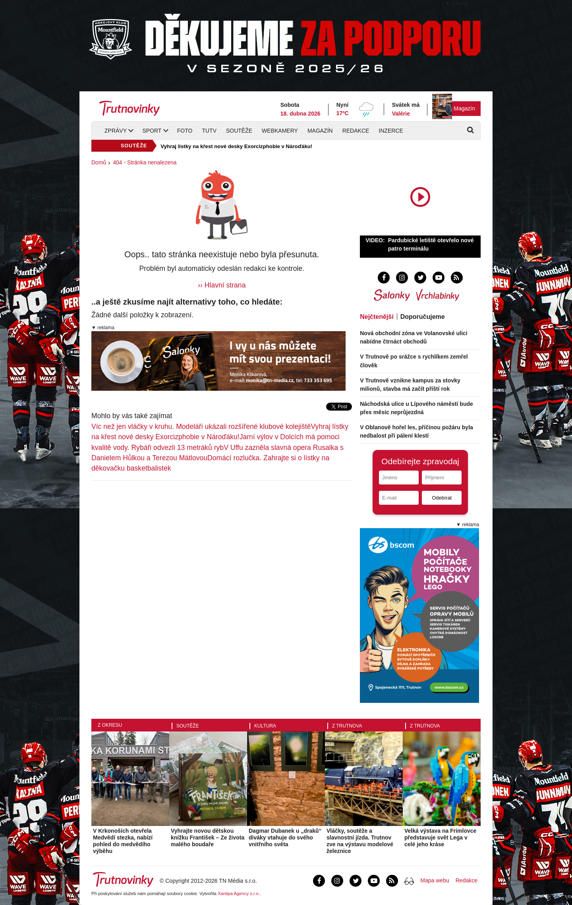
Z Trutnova (347, 726)
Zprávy (115, 130)
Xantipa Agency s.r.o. (239, 893)
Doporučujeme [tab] (422, 316)
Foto (185, 130)
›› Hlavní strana (221, 285)
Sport (151, 130)
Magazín (464, 108)
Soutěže (239, 130)
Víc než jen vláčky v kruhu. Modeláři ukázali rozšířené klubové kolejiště (201, 426)
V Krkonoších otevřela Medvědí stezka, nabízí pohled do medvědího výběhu (123, 841)
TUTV (209, 130)
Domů (98, 162)
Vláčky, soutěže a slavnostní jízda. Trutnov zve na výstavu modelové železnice (360, 841)
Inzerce (391, 130)
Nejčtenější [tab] (376, 316)
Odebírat (442, 498)
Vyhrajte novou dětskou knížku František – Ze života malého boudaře (207, 837)
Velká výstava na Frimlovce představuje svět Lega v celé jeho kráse (440, 837)
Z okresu (110, 725)
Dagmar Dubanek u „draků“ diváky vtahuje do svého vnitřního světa (285, 837)
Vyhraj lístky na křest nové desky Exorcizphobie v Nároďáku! (236, 146)
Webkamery (280, 130)
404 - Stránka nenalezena (144, 162)
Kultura (265, 726)
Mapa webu (434, 880)
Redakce (355, 130)
